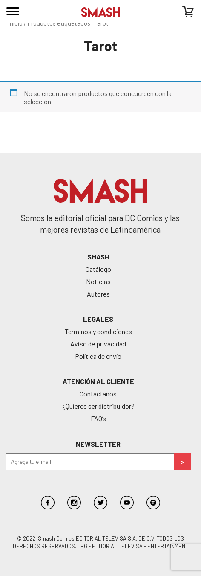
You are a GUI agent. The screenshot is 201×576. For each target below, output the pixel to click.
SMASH (98, 257)
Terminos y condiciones (98, 331)
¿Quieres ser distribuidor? (98, 406)
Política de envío (98, 356)
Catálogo (98, 269)
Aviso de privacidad (98, 344)
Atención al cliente (98, 381)
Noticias (98, 281)
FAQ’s (98, 418)
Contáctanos (98, 394)
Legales (98, 319)
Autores (98, 294)
